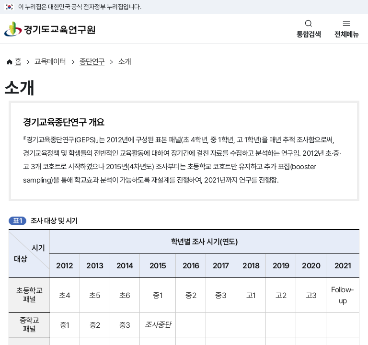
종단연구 (92, 61)
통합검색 (309, 34)
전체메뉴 (346, 34)
